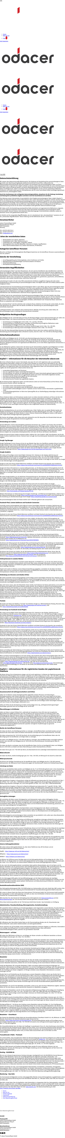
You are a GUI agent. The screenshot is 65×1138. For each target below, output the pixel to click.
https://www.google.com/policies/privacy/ (34, 605)
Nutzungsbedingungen (6, 899)
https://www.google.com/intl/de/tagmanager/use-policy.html (34, 449)
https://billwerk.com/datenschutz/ (15, 856)
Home (4, 105)
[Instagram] (3, 1133)
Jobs (5, 109)
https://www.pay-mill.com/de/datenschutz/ (17, 851)
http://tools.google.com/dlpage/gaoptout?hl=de (20, 491)
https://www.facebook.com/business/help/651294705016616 (22, 540)
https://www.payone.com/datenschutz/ (17, 854)
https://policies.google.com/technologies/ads (34, 495)
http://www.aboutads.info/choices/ (12, 663)
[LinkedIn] (4, 1133)
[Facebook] (1, 1133)
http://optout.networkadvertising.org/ (37, 553)
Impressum (6, 1095)
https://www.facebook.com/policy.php (16, 537)
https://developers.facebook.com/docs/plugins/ (18, 622)
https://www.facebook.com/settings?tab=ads (33, 547)
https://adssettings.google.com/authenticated (15, 606)
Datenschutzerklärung (47, 898)
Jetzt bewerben (4, 112)
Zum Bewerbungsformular (10, 1098)
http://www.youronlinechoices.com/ (43, 663)
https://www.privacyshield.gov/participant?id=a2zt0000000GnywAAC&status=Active (40, 515)
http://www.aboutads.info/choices (23, 554)
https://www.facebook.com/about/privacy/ (39, 653)
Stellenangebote (7, 1094)
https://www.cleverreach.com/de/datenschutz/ (18, 1020)
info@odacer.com (8, 233)
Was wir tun (6, 106)
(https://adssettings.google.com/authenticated (43, 496)
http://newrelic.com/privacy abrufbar (10, 1088)
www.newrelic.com (31, 1087)
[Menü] (2, 175)
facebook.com (17, 615)
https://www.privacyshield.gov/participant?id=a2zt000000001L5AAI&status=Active (39, 465)
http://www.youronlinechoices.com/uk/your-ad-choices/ (21, 556)
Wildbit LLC (42, 1039)
